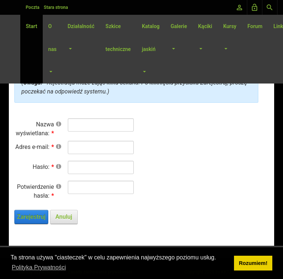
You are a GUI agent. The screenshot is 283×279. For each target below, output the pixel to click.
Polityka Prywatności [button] (39, 267)
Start (31, 26)
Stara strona (56, 7)
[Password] (101, 167)
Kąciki (205, 26)
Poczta (32, 7)
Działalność (80, 26)
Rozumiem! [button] (253, 263)
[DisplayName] (101, 125)
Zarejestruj (31, 216)
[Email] (101, 147)
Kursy (230, 26)
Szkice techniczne (118, 37)
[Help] (58, 123)
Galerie (179, 26)
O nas (52, 37)
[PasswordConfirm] (101, 187)
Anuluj (63, 216)
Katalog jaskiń (151, 37)
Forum (255, 26)
